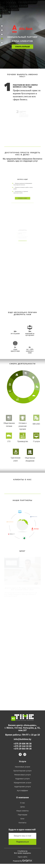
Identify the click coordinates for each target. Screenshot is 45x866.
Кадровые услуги (22, 779)
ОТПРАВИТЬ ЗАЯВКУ (22, 194)
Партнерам (22, 815)
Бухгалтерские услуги (22, 771)
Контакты (22, 823)
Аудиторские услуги (22, 786)
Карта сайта (22, 857)
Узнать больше (22, 47)
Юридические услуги (22, 783)
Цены (22, 807)
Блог (22, 819)
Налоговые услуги (22, 767)
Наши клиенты (22, 811)
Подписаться (22, 842)
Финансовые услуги (22, 775)
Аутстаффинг (22, 790)
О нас (22, 803)
